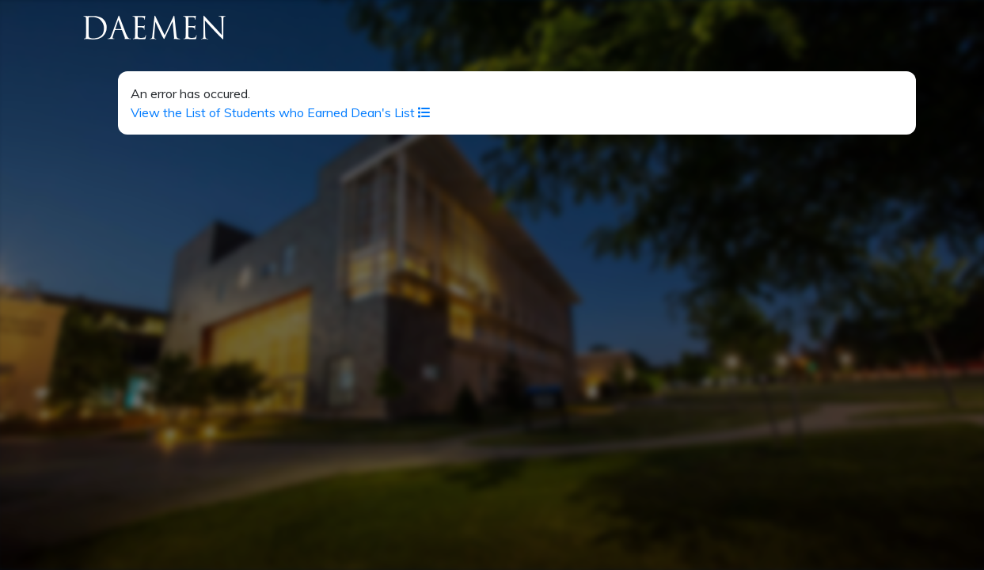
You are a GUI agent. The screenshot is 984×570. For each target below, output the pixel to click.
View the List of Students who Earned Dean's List (281, 112)
